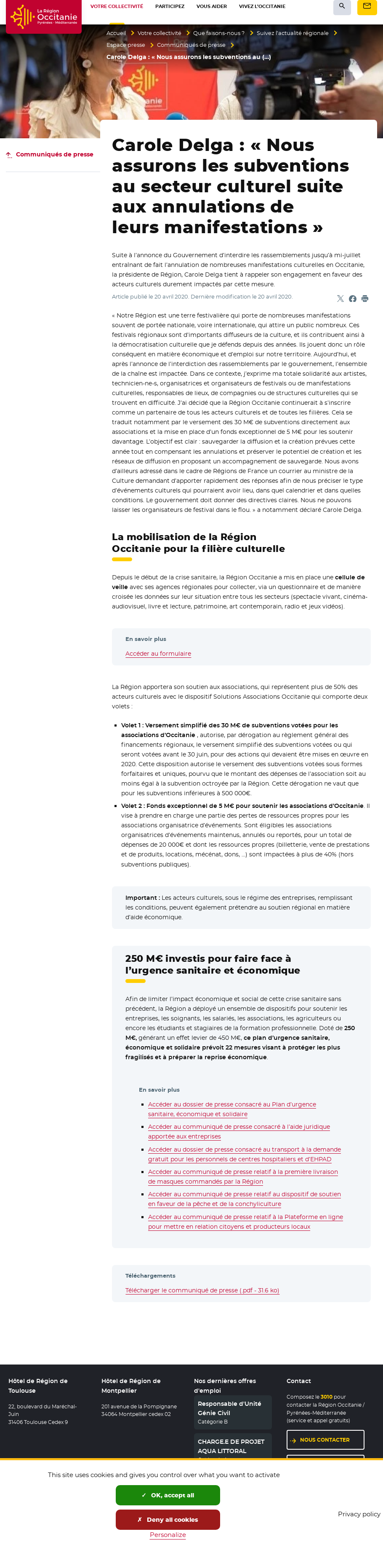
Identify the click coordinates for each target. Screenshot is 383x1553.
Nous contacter (325, 1440)
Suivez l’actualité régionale (309, 33)
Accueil (117, 33)
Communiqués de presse (196, 45)
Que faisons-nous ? (230, 33)
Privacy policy (359, 1514)
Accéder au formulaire (158, 653)
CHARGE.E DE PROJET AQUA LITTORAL (231, 1446)
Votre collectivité (165, 33)
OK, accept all (167, 1495)
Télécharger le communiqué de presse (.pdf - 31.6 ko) (202, 1290)
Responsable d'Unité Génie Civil (229, 1408)
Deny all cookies (167, 1519)
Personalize (168, 1535)
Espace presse (127, 45)
